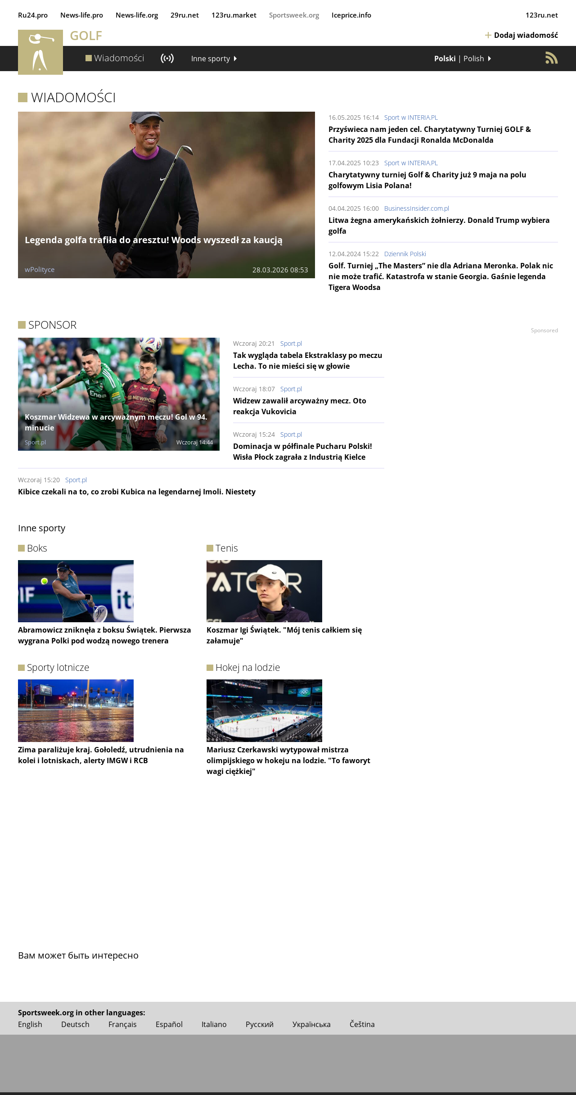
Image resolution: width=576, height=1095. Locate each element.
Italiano (214, 1024)
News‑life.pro (81, 14)
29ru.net (185, 14)
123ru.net (542, 14)
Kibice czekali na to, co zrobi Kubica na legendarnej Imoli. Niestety (137, 492)
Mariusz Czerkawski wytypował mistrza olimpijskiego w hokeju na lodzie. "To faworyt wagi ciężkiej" (288, 760)
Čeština (362, 1024)
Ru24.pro (33, 14)
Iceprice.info (351, 14)
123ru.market (234, 14)
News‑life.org (137, 14)
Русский (260, 1024)
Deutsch (75, 1024)
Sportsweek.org (294, 14)
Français (122, 1024)
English (30, 1024)
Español (169, 1024)
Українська (311, 1024)
